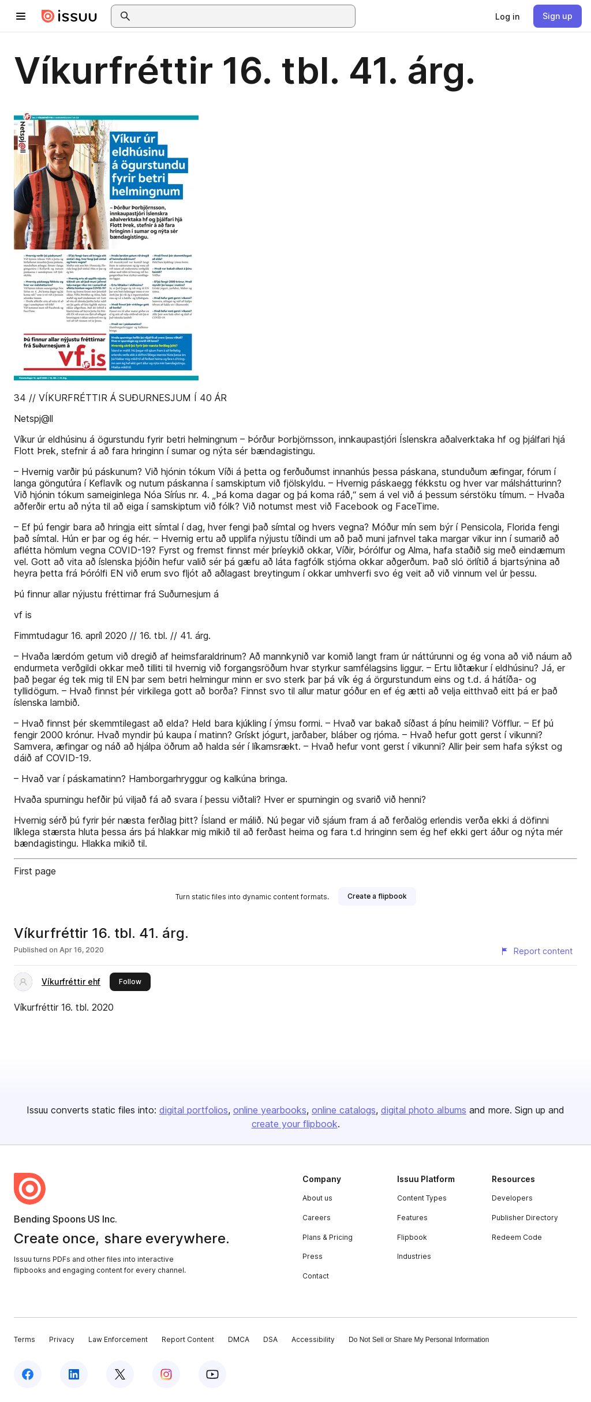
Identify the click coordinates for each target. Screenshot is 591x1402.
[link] (507, 16)
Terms (24, 1339)
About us (317, 1198)
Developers (512, 1198)
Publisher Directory (525, 1217)
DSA (270, 1339)
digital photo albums (423, 1110)
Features (412, 1217)
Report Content (188, 1339)
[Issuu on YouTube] (212, 1374)
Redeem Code (517, 1237)
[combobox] (243, 16)
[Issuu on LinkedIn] (74, 1374)
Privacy (61, 1339)
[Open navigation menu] (20, 16)
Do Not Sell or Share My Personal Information (419, 1340)
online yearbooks (269, 1110)
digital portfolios (193, 1110)
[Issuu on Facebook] (28, 1374)
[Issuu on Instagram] (166, 1374)
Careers (316, 1217)
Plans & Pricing (327, 1237)
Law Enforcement (118, 1339)
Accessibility (313, 1339)
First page (35, 871)
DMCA (238, 1339)
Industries (414, 1256)
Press (312, 1256)
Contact (315, 1276)
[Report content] (536, 951)
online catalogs (344, 1110)
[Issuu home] (69, 16)
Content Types (422, 1198)
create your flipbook (295, 1124)
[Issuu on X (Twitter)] (120, 1374)
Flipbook (412, 1237)
